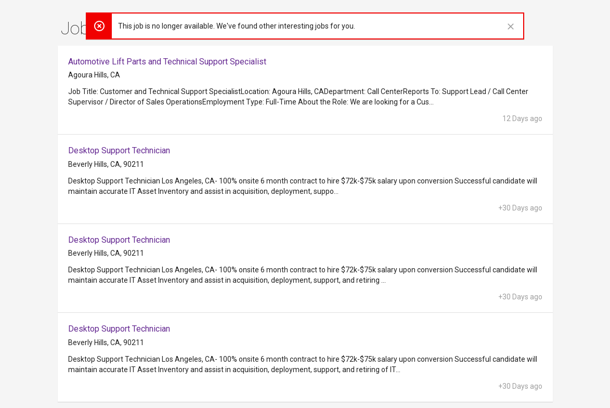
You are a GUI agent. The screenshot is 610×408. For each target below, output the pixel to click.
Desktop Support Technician (119, 150)
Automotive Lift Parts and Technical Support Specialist (167, 62)
